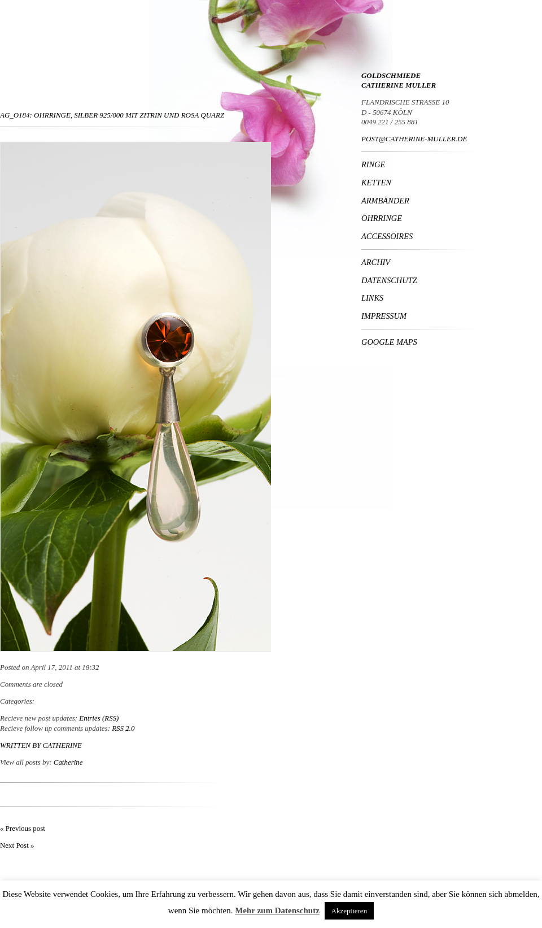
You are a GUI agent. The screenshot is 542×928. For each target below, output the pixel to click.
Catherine (62, 745)
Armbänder (385, 200)
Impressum (383, 315)
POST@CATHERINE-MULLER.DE (414, 139)
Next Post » (17, 845)
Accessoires (387, 236)
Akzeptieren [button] (349, 911)
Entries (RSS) (99, 718)
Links (372, 297)
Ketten (376, 182)
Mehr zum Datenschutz (277, 910)
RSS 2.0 (123, 728)
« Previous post (22, 828)
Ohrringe (381, 218)
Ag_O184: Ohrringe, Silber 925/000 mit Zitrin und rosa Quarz (112, 115)
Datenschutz (389, 280)
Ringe (373, 164)
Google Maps (389, 341)
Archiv (375, 262)
